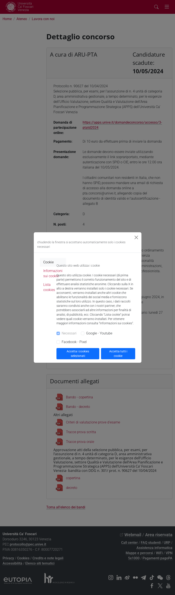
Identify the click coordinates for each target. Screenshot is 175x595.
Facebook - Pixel (74, 342)
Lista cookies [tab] (49, 287)
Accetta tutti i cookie (118, 354)
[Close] (136, 237)
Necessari (69, 333)
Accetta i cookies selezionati (78, 354)
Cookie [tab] (48, 262)
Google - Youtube (99, 333)
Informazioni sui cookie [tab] (53, 273)
